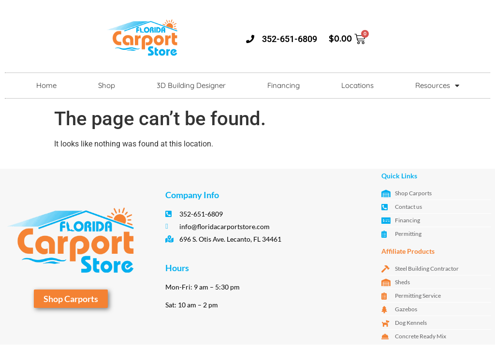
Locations (357, 85)
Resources (437, 85)
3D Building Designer (191, 85)
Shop (106, 85)
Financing (283, 85)
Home (46, 85)
